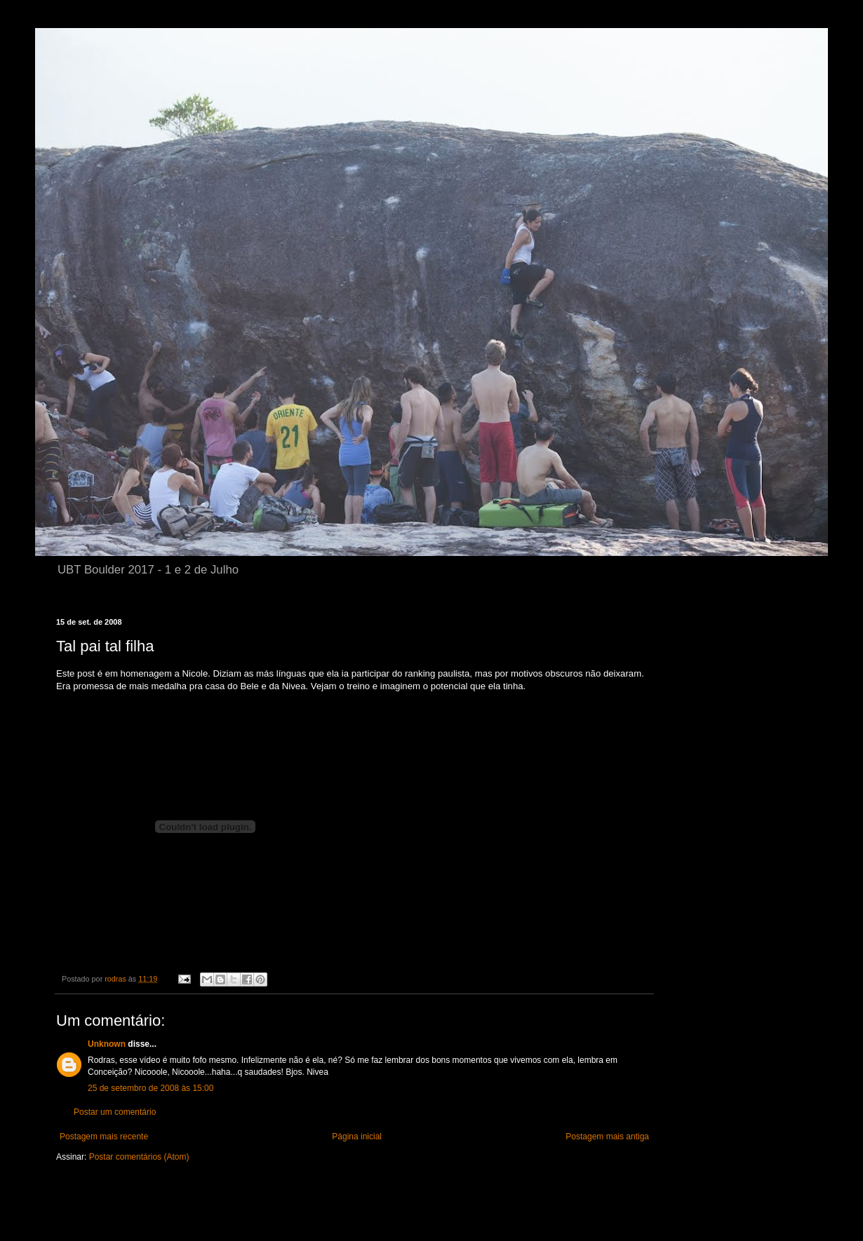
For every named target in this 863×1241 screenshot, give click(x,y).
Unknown (107, 1044)
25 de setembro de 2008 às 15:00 (150, 1088)
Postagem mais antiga (607, 1136)
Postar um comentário (115, 1112)
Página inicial (357, 1136)
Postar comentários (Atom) (139, 1157)
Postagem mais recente (104, 1136)
